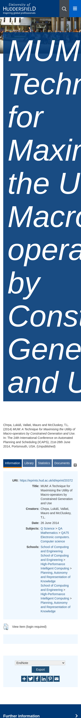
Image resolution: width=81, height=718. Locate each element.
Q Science (48, 528)
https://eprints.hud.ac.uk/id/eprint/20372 (46, 480)
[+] (75, 465)
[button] (64, 8)
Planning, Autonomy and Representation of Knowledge (55, 577)
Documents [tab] (62, 463)
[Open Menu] (75, 8)
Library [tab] (29, 463)
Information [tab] (12, 463)
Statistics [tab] (44, 463)
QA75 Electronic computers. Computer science (55, 537)
